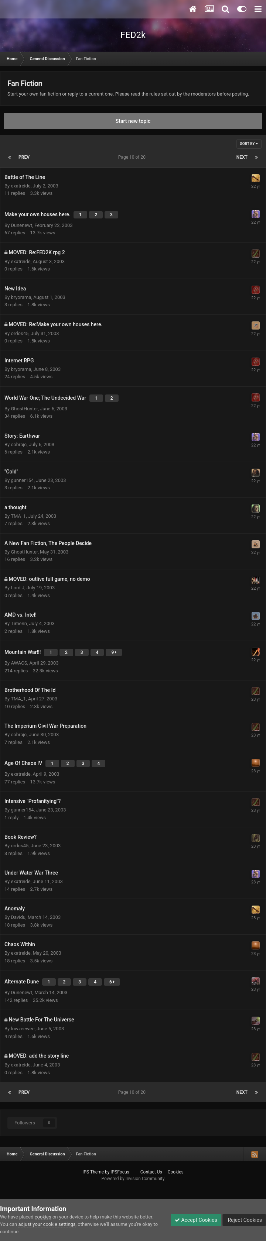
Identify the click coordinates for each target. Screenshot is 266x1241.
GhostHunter (24, 408)
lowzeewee (22, 1028)
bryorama (21, 297)
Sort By (249, 144)
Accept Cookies (196, 1220)
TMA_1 (18, 516)
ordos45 (19, 333)
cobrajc (19, 444)
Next (242, 157)
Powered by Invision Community (133, 1178)
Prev (24, 157)
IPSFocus (119, 1172)
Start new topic (133, 121)
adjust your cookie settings (46, 1224)
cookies (43, 1217)
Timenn (19, 623)
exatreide (20, 186)
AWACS (19, 663)
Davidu (18, 917)
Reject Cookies (244, 1220)
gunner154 (22, 480)
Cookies (176, 1172)
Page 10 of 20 (133, 157)
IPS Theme (93, 1172)
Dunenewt (21, 225)
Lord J (17, 587)
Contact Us (151, 1172)
